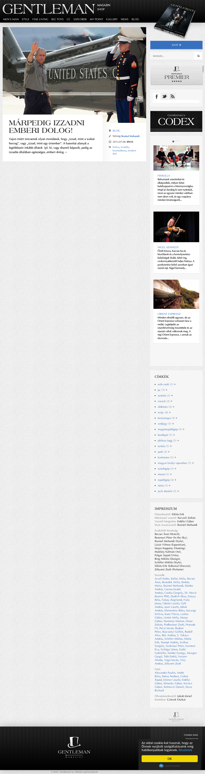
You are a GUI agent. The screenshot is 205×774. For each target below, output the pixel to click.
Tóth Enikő (170, 656)
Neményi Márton (174, 621)
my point (96, 19)
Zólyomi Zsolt (172, 663)
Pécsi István (166, 628)
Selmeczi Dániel (174, 686)
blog (135, 19)
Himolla (164, 175)
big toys (57, 19)
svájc (164, 412)
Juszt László (171, 606)
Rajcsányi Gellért (172, 631)
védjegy (166, 423)
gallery (112, 19)
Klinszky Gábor (173, 683)
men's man (11, 19)
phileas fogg (168, 440)
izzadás (125, 147)
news (124, 19)
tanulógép (167, 468)
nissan (165, 474)
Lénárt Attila (171, 617)
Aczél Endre (162, 578)
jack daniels (168, 491)
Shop (101, 9)
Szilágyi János (169, 649)
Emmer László (171, 679)
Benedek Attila (171, 582)
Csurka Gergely (173, 592)
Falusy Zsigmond (172, 599)
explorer (80, 19)
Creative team (191, 735)
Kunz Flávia (172, 614)
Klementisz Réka (174, 610)
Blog (116, 130)
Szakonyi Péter (175, 645)
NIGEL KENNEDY (168, 247)
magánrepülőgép (171, 429)
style (25, 19)
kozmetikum (119, 150)
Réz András (168, 635)
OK (170, 759)
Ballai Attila (178, 578)
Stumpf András (169, 642)
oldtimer (166, 406)
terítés (165, 446)
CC (68, 19)
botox (116, 147)
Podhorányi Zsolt (174, 624)
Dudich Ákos (178, 596)
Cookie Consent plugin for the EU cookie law (169, 766)
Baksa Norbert (170, 676)
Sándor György (176, 652)
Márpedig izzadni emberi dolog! (46, 126)
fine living (40, 19)
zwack (165, 401)
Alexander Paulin (165, 672)
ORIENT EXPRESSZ (169, 313)
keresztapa (167, 418)
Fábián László (171, 603)
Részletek (185, 750)
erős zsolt (166, 384)
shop (176, 45)
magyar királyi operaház (176, 463)
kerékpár (166, 434)
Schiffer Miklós (173, 638)
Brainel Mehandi (130, 136)
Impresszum (192, 739)
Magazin (103, 5)
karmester (167, 457)
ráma (164, 485)
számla (165, 395)
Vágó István (171, 660)
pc (162, 389)
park (163, 451)
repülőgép (167, 479)
